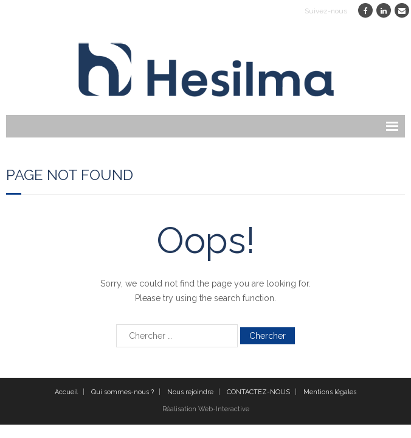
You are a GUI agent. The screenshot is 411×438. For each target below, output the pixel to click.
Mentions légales (329, 392)
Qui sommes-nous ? (122, 392)
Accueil (66, 392)
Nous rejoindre (190, 392)
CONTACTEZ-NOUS (258, 392)
